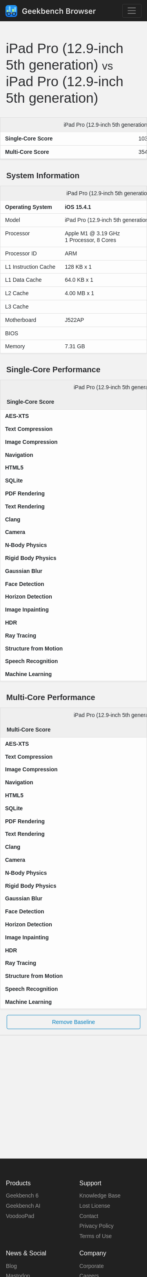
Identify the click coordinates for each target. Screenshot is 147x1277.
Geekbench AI (23, 1206)
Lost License (95, 1206)
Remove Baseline (73, 1022)
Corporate (92, 1266)
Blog (11, 1266)
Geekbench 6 (22, 1195)
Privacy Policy (97, 1226)
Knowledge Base (100, 1195)
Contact (89, 1216)
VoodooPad (20, 1216)
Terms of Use (96, 1236)
